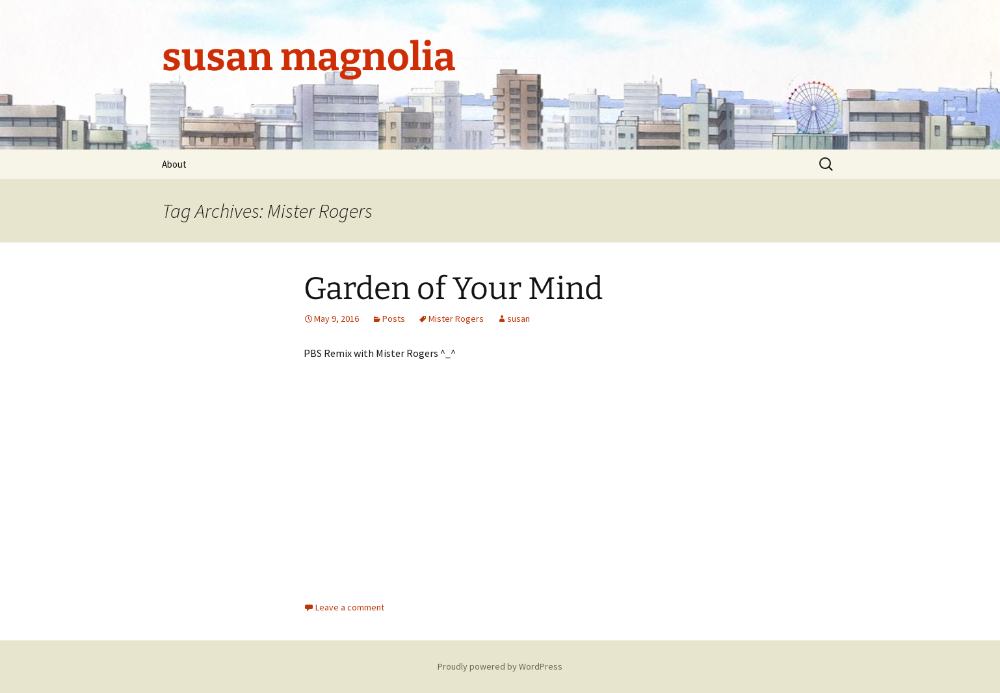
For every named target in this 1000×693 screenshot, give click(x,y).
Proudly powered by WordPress (500, 666)
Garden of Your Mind (453, 288)
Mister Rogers (456, 318)
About (174, 164)
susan (518, 318)
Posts (393, 318)
